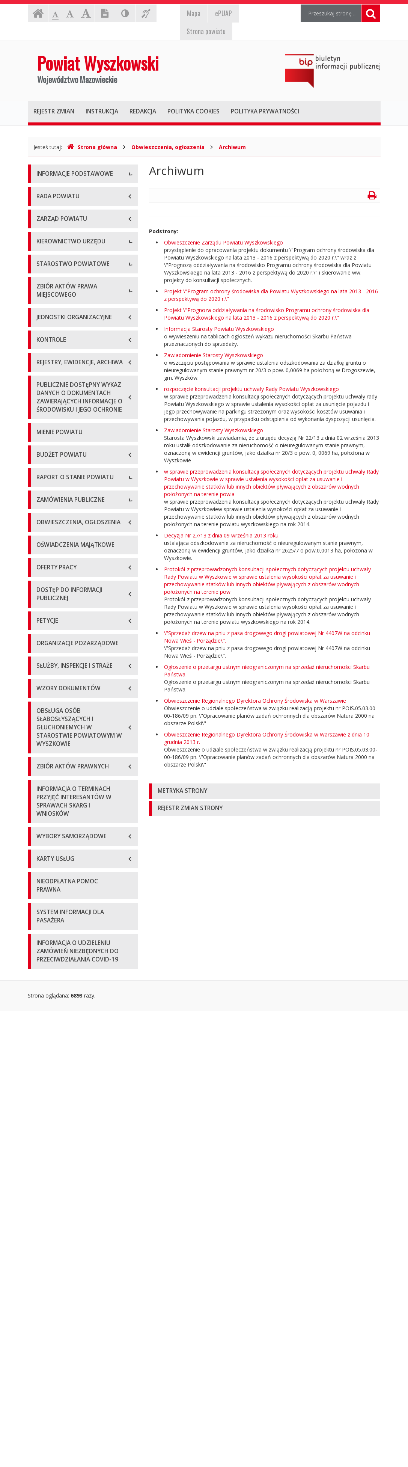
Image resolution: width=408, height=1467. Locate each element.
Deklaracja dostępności (64, 276)
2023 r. (44, 850)
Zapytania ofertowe (60, 923)
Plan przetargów (56, 940)
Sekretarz (47, 394)
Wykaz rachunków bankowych (72, 259)
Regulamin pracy (56, 501)
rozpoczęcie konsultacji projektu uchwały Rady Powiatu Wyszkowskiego (251, 388)
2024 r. (44, 867)
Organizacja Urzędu (60, 242)
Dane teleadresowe (60, 191)
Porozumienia (53, 484)
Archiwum (232, 147)
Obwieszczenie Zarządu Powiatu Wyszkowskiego (223, 242)
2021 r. (44, 816)
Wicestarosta (52, 377)
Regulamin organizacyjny (66, 450)
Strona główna (92, 147)
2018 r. (44, 765)
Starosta (46, 360)
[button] (265, 791)
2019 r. (44, 782)
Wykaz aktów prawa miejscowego (77, 566)
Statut (43, 549)
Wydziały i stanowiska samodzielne (79, 467)
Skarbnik (46, 411)
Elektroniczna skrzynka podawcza (76, 225)
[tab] (265, 791)
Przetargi (47, 906)
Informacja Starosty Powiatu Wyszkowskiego (219, 328)
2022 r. (44, 833)
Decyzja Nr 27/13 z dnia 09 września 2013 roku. (222, 535)
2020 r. (44, 799)
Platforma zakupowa (61, 957)
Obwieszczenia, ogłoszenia (168, 147)
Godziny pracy (53, 208)
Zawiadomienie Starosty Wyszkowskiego (213, 355)
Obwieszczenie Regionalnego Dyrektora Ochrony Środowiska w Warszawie (255, 700)
